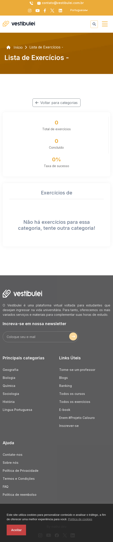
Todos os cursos (72, 394)
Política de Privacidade (20, 470)
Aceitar (16, 530)
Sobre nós (10, 462)
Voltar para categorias (56, 102)
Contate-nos (12, 454)
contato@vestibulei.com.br (60, 3)
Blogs (63, 378)
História (9, 402)
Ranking (65, 386)
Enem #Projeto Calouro (77, 418)
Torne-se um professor (77, 370)
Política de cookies (80, 519)
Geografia (10, 370)
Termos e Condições (19, 478)
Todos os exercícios (74, 402)
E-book (64, 410)
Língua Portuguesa (17, 410)
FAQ (5, 486)
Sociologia (11, 394)
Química (9, 386)
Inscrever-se (69, 426)
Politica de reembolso (19, 494)
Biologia (9, 378)
